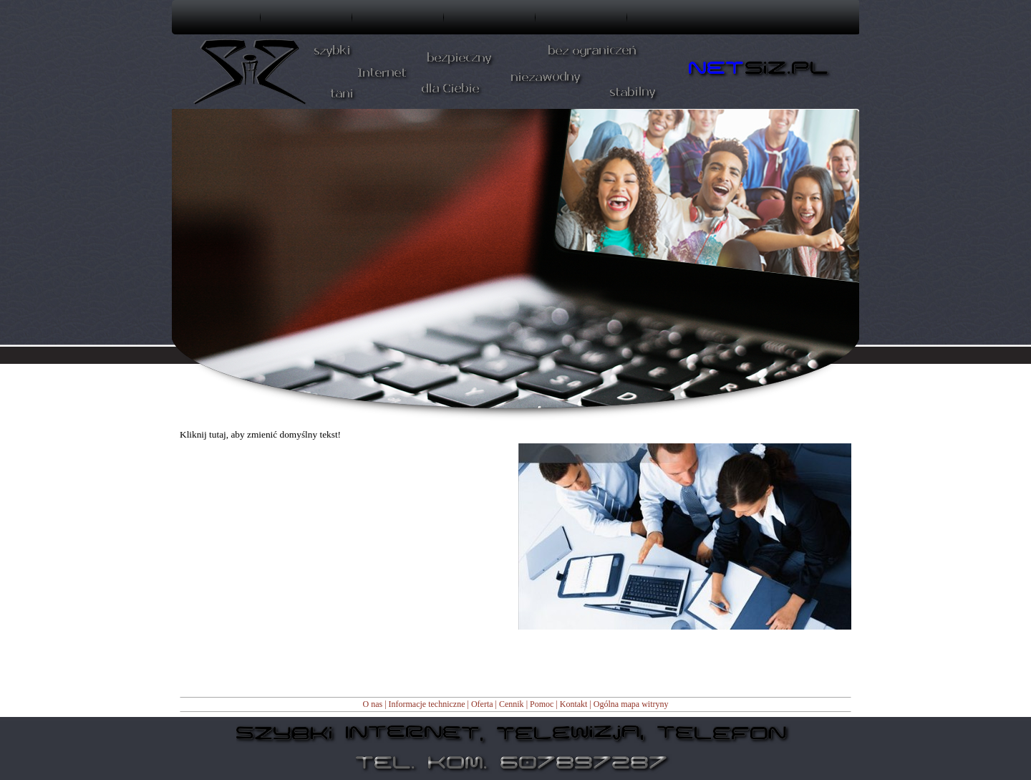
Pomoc (541, 704)
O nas (372, 704)
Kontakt (574, 704)
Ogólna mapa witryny (631, 704)
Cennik (511, 704)
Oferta (482, 704)
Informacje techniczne (427, 704)
